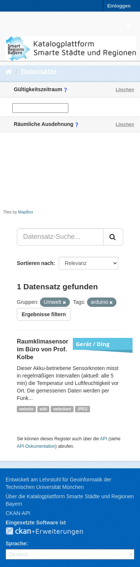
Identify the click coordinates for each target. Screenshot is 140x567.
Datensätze (39, 72)
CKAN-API (18, 513)
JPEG (82, 409)
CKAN (50, 531)
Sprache (16, 543)
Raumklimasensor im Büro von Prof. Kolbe (42, 349)
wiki (43, 409)
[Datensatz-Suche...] (60, 237)
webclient (62, 409)
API (103, 438)
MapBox (25, 212)
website (26, 409)
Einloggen (119, 6)
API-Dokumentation (36, 446)
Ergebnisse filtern (44, 314)
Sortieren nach (35, 263)
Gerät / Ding (92, 344)
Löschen (125, 89)
